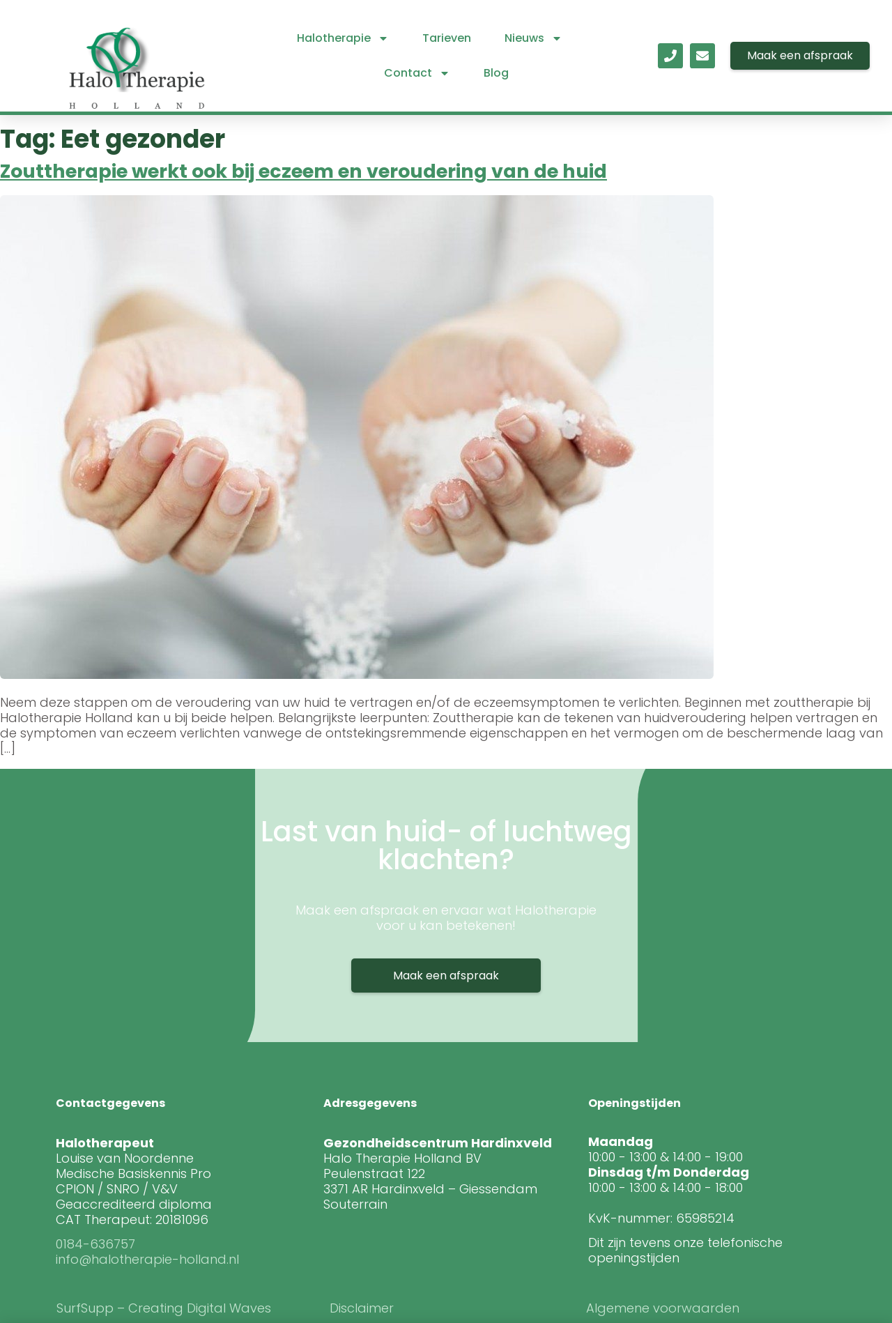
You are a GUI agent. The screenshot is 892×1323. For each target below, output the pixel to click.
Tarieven (446, 38)
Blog (496, 73)
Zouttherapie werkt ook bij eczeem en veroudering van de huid (303, 171)
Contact (417, 73)
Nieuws (533, 38)
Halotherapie (343, 38)
